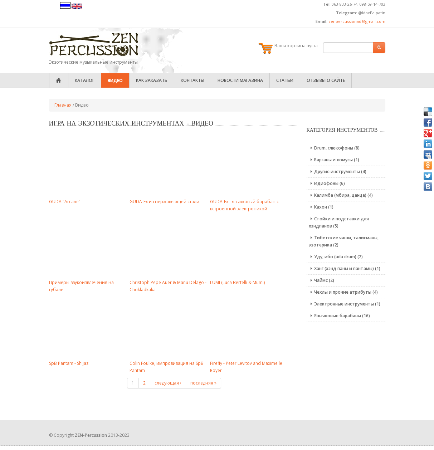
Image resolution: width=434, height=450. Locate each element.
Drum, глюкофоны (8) (334, 148)
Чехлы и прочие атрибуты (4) (343, 292)
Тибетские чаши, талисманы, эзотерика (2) (344, 241)
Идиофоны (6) (327, 183)
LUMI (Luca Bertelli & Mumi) (237, 282)
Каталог (84, 80)
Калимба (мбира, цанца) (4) (341, 195)
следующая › (168, 383)
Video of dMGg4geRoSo (169, 165)
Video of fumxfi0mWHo (88, 165)
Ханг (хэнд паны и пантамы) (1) (344, 268)
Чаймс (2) (321, 280)
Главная (63, 105)
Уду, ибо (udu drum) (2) (336, 257)
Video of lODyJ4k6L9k (169, 246)
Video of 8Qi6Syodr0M (249, 327)
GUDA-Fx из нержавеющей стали (164, 202)
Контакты (192, 80)
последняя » (203, 383)
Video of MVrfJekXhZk (249, 246)
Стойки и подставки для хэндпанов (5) (339, 222)
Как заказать (151, 80)
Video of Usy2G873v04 (249, 165)
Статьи (284, 80)
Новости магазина (240, 80)
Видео (115, 80)
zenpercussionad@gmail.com (356, 21)
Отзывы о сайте (326, 80)
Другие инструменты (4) (337, 171)
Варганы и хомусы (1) (334, 160)
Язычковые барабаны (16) (339, 316)
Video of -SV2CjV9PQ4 (88, 246)
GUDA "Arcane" (65, 202)
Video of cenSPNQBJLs (169, 327)
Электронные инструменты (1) (344, 304)
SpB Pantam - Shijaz (68, 363)
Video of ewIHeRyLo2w (88, 327)
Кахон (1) (321, 207)
